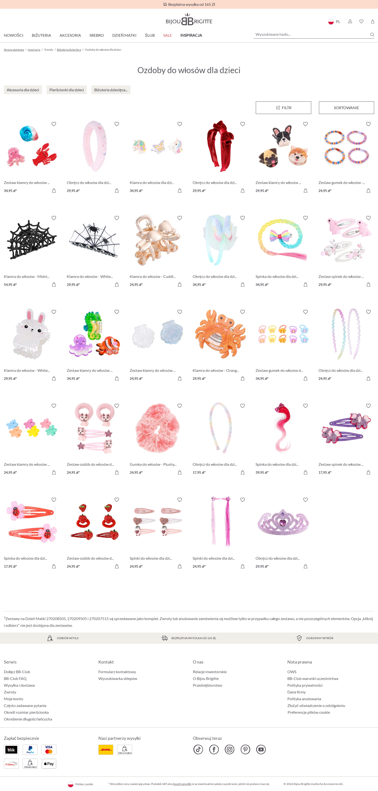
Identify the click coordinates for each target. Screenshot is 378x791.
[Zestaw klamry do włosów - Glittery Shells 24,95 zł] (157, 346)
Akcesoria (70, 35)
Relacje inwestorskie (210, 671)
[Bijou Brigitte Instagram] (229, 749)
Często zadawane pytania (25, 705)
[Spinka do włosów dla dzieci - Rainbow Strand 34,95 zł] (283, 252)
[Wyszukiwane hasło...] (314, 34)
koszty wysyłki (182, 784)
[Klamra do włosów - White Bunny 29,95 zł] (32, 346)
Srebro (96, 35)
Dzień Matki (124, 35)
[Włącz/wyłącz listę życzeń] (54, 124)
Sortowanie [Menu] (346, 107)
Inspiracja (191, 35)
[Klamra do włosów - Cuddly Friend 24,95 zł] (157, 252)
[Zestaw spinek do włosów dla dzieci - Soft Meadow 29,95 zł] (346, 252)
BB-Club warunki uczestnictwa (312, 678)
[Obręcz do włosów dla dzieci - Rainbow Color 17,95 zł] (220, 440)
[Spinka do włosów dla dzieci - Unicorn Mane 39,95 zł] (283, 440)
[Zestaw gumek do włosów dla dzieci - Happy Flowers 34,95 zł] (283, 346)
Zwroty (10, 692)
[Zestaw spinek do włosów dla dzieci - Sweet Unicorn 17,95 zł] (346, 440)
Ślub (150, 35)
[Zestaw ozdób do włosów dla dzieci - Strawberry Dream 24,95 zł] (94, 533)
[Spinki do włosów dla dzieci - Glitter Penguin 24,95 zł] (157, 533)
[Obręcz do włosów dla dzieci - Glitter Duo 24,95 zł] (346, 346)
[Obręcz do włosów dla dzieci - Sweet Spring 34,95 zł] (220, 252)
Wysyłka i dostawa (19, 685)
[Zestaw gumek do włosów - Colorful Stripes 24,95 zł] (346, 158)
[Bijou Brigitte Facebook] (214, 749)
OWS (291, 671)
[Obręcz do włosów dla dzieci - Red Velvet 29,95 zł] (220, 158)
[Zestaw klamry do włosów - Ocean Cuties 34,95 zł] (32, 158)
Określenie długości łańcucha (28, 719)
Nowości (13, 35)
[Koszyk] (372, 21)
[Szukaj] (372, 34)
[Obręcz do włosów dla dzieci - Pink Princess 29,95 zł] (283, 533)
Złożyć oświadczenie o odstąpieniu (316, 705)
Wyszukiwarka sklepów (117, 678)
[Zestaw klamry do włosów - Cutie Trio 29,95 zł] (283, 158)
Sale (167, 35)
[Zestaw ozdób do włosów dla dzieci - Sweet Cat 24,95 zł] (94, 440)
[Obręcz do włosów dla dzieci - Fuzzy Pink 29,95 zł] (94, 158)
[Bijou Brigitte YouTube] (261, 749)
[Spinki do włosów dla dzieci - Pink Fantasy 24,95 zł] (220, 533)
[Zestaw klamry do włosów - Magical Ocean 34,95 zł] (94, 346)
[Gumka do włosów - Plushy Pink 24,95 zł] (157, 440)
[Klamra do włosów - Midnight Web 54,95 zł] (32, 252)
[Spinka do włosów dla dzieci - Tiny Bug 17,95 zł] (32, 533)
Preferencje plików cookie (309, 712)
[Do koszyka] (54, 190)
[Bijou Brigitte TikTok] (198, 749)
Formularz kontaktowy (117, 671)
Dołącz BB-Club (17, 671)
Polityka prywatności (305, 685)
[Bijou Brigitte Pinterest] (245, 749)
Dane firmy (296, 692)
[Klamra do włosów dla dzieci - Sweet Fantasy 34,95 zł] (157, 158)
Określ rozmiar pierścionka (26, 712)
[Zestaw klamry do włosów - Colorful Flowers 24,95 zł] (32, 440)
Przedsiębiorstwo (207, 685)
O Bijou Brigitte (206, 678)
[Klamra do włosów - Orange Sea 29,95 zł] (220, 346)
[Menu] (283, 107)
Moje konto (13, 698)
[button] (350, 21)
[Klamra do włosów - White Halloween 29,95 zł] (94, 252)
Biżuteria (41, 35)
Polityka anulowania (304, 698)
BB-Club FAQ (15, 678)
